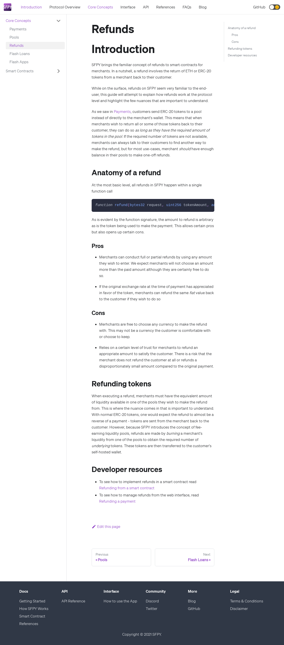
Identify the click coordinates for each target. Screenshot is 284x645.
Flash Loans (20, 53)
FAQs (187, 7)
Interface (127, 7)
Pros (235, 35)
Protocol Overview (64, 7)
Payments (18, 29)
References (165, 7)
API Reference (73, 601)
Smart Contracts (20, 71)
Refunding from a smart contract (126, 488)
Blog (203, 7)
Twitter (151, 608)
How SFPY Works (33, 608)
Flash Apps (19, 61)
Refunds (17, 45)
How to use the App (120, 601)
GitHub (259, 7)
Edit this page (106, 526)
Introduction (31, 7)
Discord (152, 601)
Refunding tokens (240, 49)
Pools (14, 37)
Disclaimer (239, 608)
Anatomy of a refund (242, 28)
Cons (235, 42)
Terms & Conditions (246, 601)
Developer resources (242, 55)
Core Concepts (100, 7)
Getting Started (32, 601)
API (146, 7)
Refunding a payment (117, 501)
